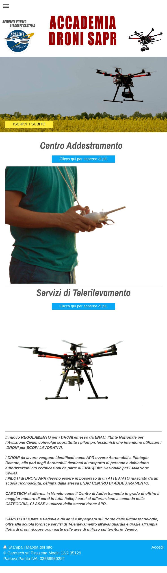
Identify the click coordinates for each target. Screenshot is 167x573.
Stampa (13, 547)
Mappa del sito (39, 547)
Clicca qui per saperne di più (83, 159)
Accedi (157, 547)
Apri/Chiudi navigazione (83, 6)
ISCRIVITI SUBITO (29, 124)
